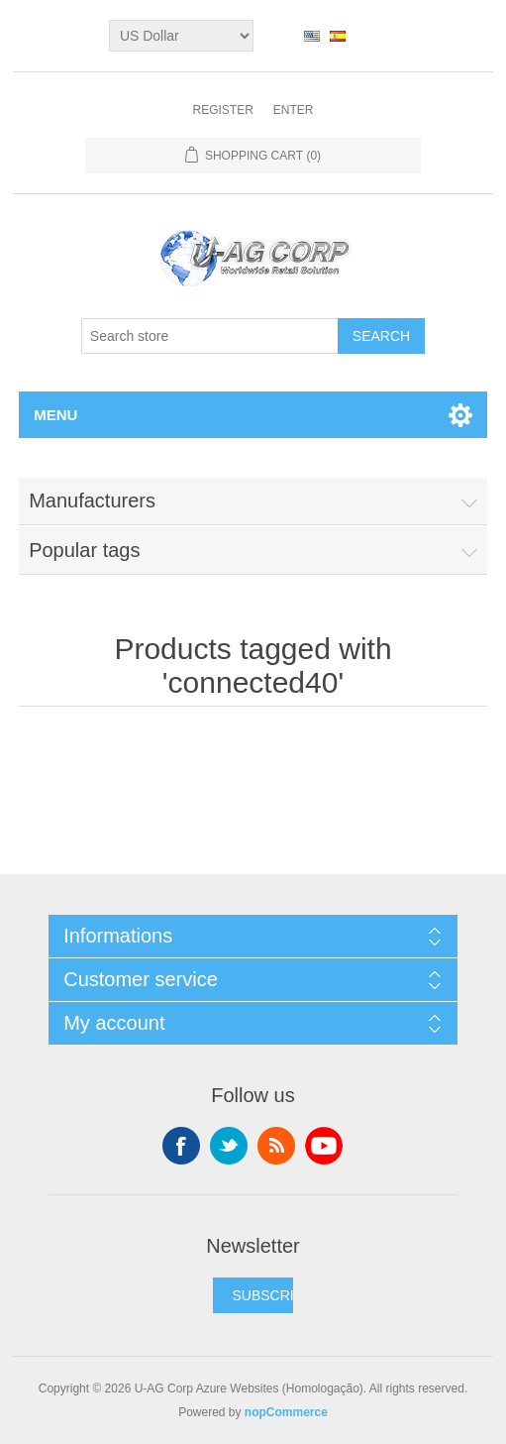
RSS (276, 1146)
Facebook (181, 1146)
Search (381, 336)
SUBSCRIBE (272, 1295)
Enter (293, 110)
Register (222, 110)
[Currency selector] (181, 36)
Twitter (229, 1146)
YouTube (324, 1146)
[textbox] (210, 336)
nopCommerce (286, 1412)
